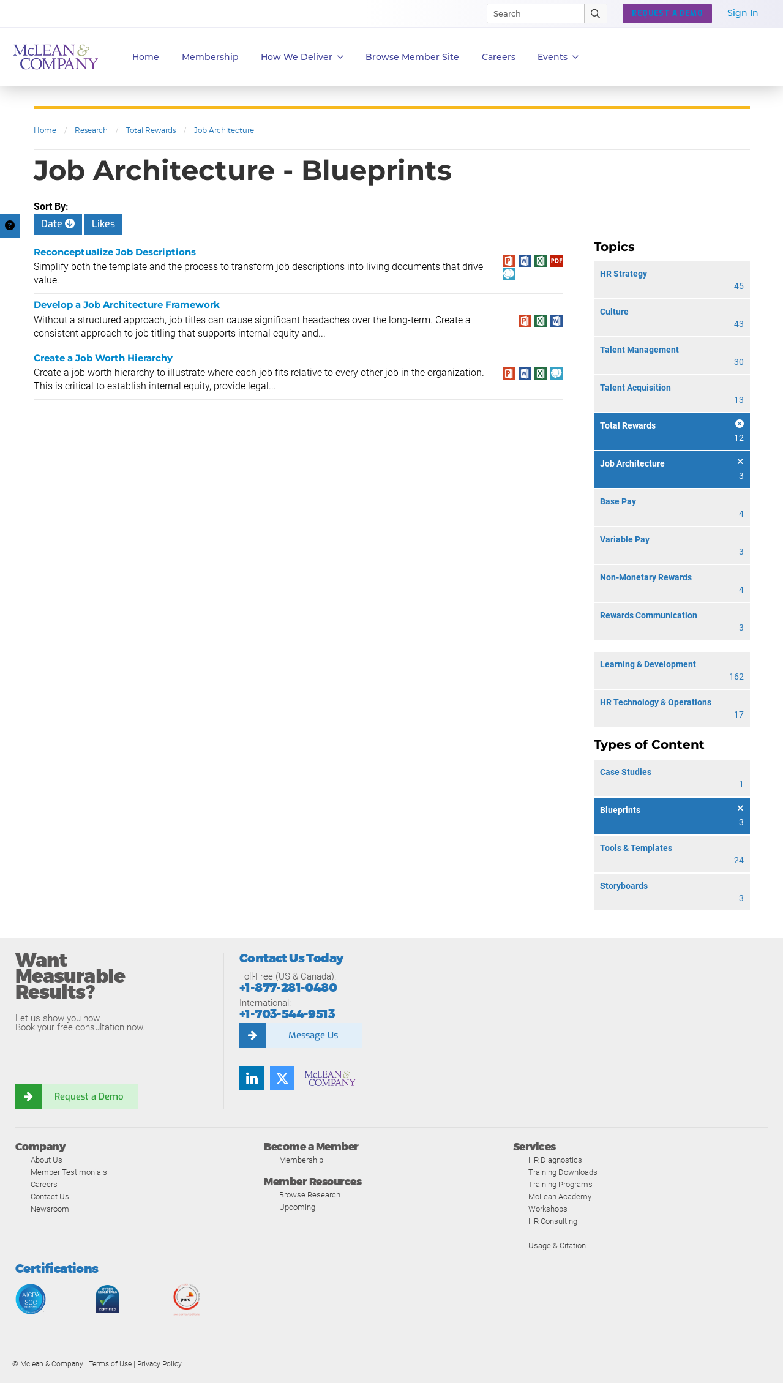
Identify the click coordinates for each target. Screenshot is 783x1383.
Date (58, 223)
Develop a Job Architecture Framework (127, 304)
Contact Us (50, 1196)
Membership (210, 56)
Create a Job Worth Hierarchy (103, 358)
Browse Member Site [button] (412, 56)
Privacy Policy (159, 1364)
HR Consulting (552, 1221)
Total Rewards (151, 130)
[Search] (530, 13)
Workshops (548, 1208)
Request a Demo (89, 1096)
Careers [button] (498, 56)
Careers (44, 1184)
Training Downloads (563, 1172)
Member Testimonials (69, 1172)
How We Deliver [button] (302, 57)
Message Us (313, 1035)
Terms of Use (110, 1364)
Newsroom (50, 1208)
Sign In (743, 12)
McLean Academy (559, 1196)
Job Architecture (224, 130)
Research (91, 130)
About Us (46, 1159)
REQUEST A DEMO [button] (667, 13)
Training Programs (560, 1184)
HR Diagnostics (555, 1159)
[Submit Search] (596, 13)
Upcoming (297, 1207)
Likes (103, 223)
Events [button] (558, 57)
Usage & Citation (557, 1245)
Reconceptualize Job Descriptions (115, 252)
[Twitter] (282, 1078)
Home (145, 56)
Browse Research (309, 1194)
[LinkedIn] (251, 1078)
